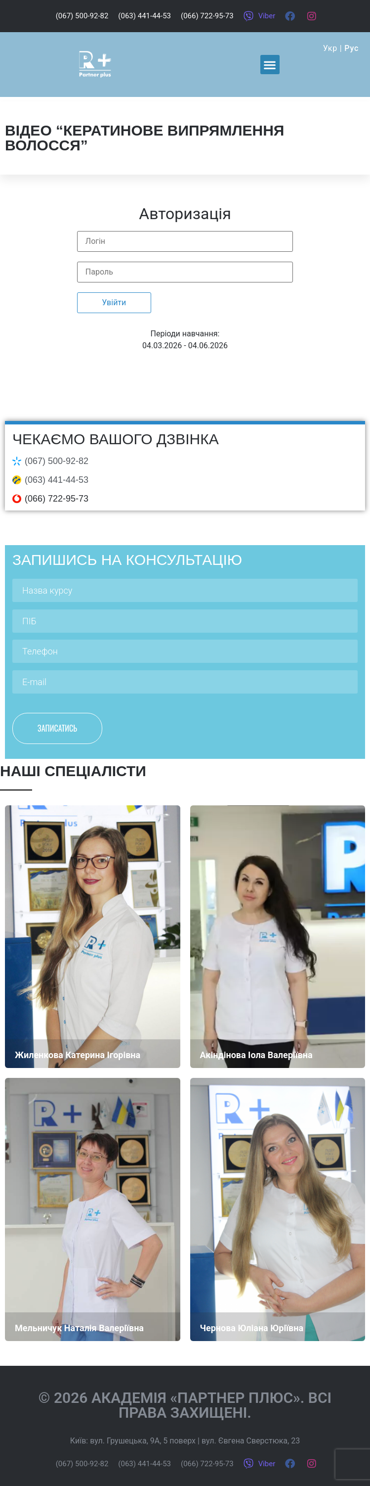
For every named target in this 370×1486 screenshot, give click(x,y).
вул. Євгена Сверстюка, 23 (251, 1440)
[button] (270, 64)
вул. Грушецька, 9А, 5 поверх (143, 1440)
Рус (351, 48)
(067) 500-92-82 (56, 461)
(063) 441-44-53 (56, 480)
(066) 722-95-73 (56, 499)
